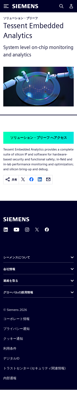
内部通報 (9, 378)
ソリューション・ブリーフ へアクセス (38, 138)
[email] (48, 179)
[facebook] (31, 179)
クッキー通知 (13, 339)
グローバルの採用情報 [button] (18, 292)
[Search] (61, 6)
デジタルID (11, 358)
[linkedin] (40, 179)
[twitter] (23, 179)
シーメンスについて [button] (16, 257)
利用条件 (9, 348)
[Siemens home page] (16, 219)
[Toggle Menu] (6, 6)
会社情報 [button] (9, 269)
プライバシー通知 (16, 329)
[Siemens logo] (25, 6)
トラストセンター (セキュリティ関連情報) (34, 368)
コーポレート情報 (16, 319)
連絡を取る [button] (10, 280)
